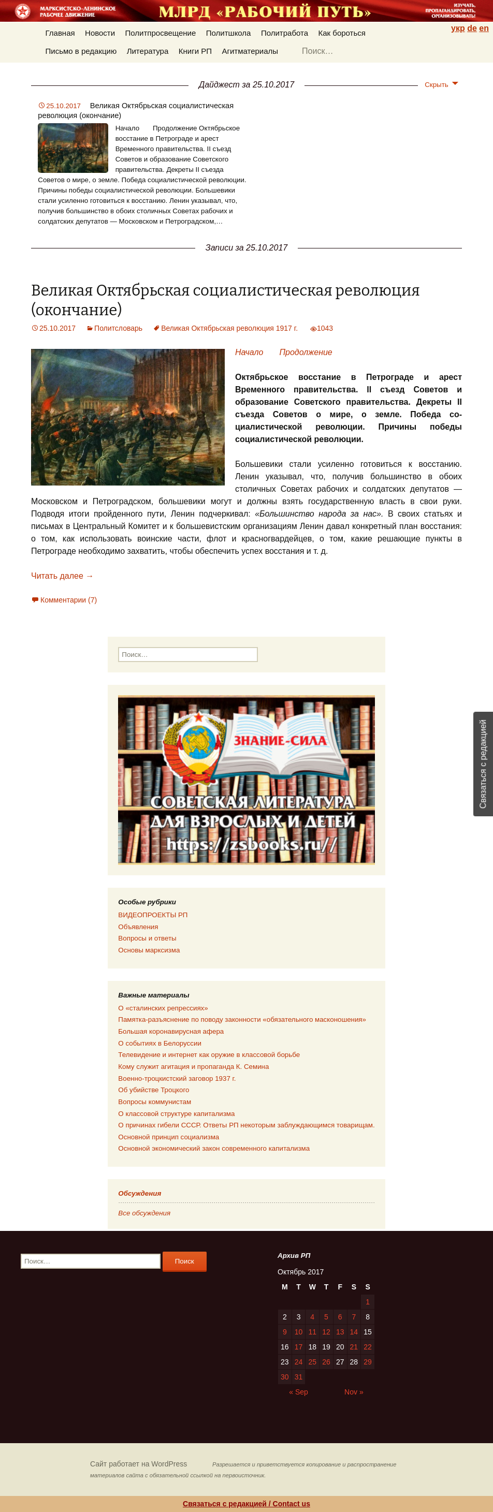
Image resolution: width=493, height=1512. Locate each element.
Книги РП (195, 51)
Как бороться (342, 32)
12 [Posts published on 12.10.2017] (326, 1332)
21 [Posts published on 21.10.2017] (354, 1347)
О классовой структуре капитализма (176, 1114)
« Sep (298, 1392)
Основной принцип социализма (168, 1137)
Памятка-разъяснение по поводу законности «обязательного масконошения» (242, 1019)
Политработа (284, 32)
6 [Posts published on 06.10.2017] (340, 1317)
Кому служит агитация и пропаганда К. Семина (193, 1066)
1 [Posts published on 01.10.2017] (368, 1302)
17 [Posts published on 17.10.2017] (299, 1347)
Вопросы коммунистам (154, 1102)
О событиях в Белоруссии (159, 1043)
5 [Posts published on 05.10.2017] (326, 1317)
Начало (251, 352)
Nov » (354, 1392)
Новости (100, 32)
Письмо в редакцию (81, 51)
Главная (60, 32)
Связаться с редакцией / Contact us (246, 1504)
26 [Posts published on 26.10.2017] (326, 1362)
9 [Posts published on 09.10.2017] (285, 1332)
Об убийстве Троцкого (153, 1090)
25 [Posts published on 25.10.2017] (312, 1362)
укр (458, 28)
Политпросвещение (160, 32)
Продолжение (305, 352)
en (484, 28)
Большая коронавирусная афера (171, 1031)
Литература (148, 51)
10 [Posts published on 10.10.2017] (299, 1332)
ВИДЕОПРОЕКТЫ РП (152, 915)
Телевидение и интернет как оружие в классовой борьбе (209, 1055)
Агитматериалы (250, 51)
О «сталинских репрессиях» (163, 1008)
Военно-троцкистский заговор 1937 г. (177, 1078)
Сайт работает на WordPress (138, 1464)
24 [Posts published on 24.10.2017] (299, 1362)
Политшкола (228, 32)
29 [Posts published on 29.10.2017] (368, 1362)
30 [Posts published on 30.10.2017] (285, 1377)
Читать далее (62, 575)
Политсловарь (118, 328)
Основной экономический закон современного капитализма (214, 1148)
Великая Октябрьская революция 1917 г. (229, 328)
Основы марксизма (149, 950)
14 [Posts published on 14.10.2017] (354, 1332)
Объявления (138, 927)
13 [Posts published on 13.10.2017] (340, 1332)
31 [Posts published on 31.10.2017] (299, 1377)
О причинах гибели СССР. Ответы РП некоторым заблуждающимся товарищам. (246, 1125)
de (472, 28)
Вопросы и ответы (147, 938)
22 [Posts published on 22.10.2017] (368, 1347)
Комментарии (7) (68, 600)
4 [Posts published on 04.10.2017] (312, 1317)
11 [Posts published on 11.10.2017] (312, 1332)
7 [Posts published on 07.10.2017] (354, 1317)
